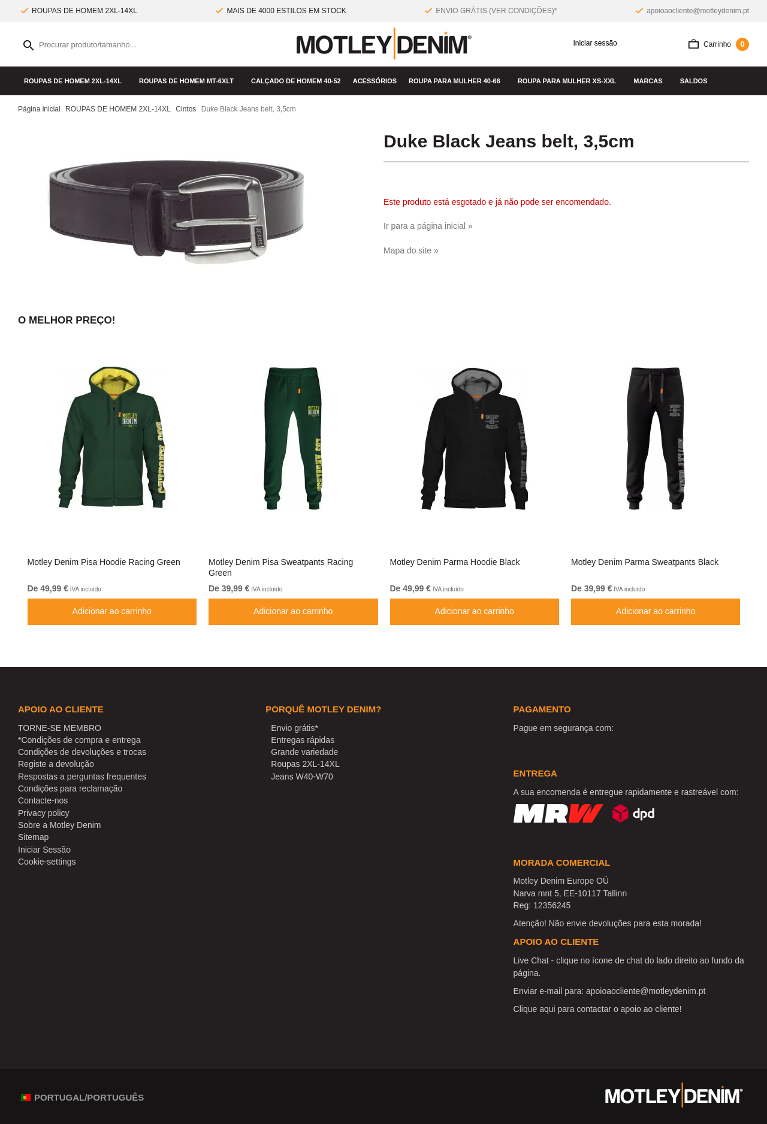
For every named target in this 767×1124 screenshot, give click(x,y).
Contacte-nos (43, 800)
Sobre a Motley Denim (59, 825)
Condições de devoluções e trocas (82, 752)
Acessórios (375, 80)
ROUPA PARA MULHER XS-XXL (569, 80)
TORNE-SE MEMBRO (59, 728)
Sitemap (33, 837)
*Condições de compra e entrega (79, 740)
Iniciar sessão (590, 43)
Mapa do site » (411, 250)
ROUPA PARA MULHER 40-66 (457, 80)
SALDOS (694, 80)
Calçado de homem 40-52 (296, 80)
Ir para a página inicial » (428, 226)
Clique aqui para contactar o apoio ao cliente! (598, 1009)
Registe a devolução (56, 764)
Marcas (650, 80)
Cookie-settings (47, 861)
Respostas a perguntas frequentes (82, 776)
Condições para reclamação (70, 788)
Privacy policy (44, 813)
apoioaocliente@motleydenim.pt (698, 11)
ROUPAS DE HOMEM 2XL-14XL (75, 80)
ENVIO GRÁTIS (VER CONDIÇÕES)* (496, 11)
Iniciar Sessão (44, 849)
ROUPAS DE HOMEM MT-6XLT (189, 80)
